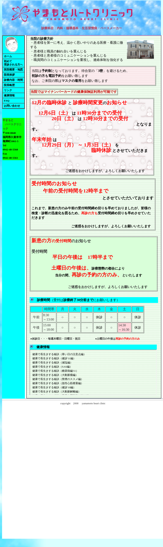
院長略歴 (9, 85)
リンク (8, 90)
